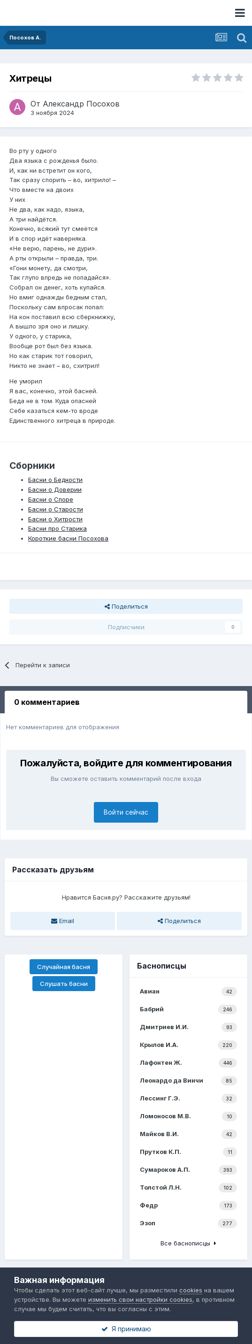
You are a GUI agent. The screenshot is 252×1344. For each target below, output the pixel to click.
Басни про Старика (57, 528)
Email (62, 920)
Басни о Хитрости (55, 519)
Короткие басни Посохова (68, 538)
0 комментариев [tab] (47, 702)
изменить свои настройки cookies (140, 1299)
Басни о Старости (55, 509)
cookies (190, 1290)
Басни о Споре (50, 499)
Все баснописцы (188, 1243)
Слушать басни (64, 983)
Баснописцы (161, 965)
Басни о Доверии (55, 489)
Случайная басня (63, 966)
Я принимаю (126, 1329)
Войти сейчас (126, 812)
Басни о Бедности (55, 479)
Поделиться (126, 606)
